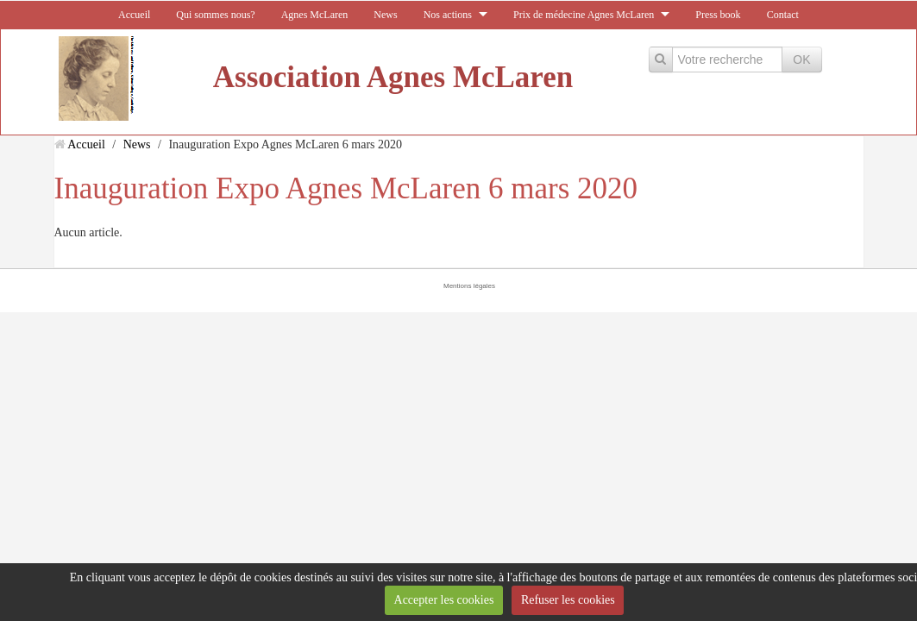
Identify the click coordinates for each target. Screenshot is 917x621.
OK (801, 59)
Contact (783, 15)
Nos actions (448, 15)
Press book (717, 15)
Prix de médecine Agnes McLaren (583, 15)
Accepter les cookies (444, 599)
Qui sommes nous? (215, 15)
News (385, 15)
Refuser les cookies (568, 599)
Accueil (134, 15)
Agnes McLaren (315, 15)
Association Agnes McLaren (393, 77)
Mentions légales (469, 286)
